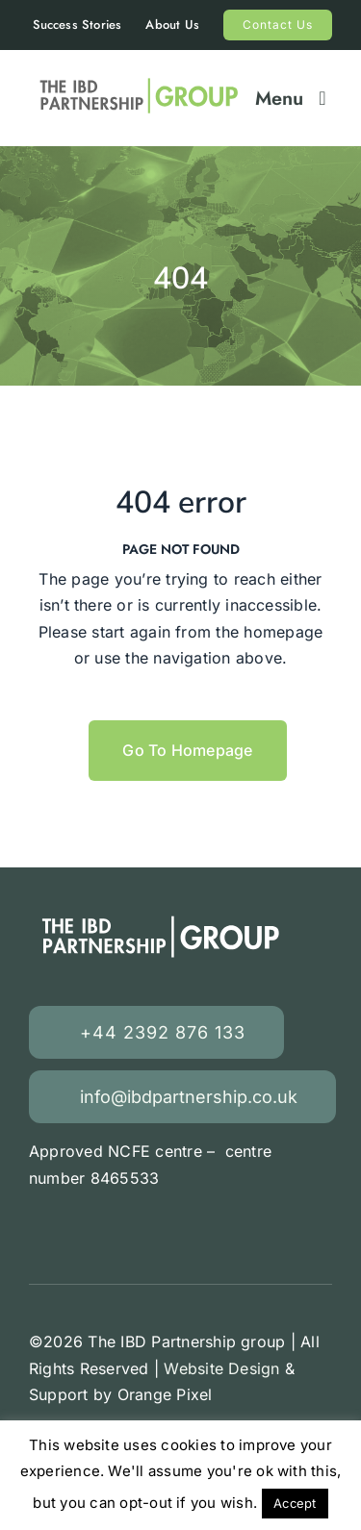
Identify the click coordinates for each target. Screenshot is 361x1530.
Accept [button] (294, 1503)
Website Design (221, 1368)
